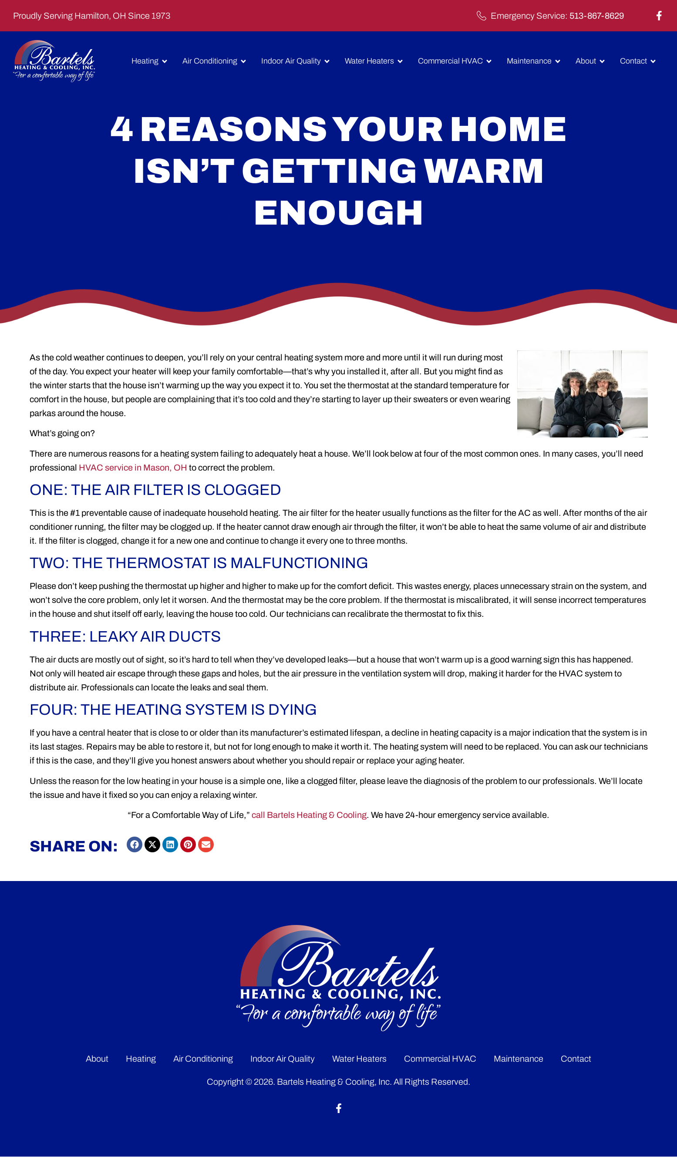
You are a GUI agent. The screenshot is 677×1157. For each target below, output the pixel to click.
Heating (141, 1058)
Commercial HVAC (440, 1058)
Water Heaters (359, 1058)
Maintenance (518, 1058)
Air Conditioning (203, 1058)
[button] (134, 844)
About (97, 1058)
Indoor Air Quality (282, 1058)
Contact (576, 1058)
